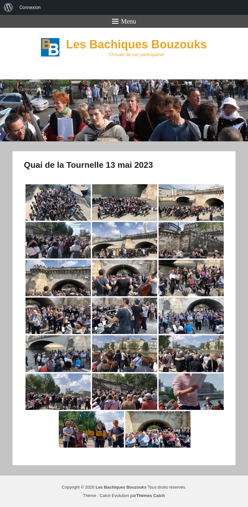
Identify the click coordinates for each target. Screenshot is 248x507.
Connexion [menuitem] (30, 7)
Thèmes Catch (150, 495)
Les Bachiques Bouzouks (136, 44)
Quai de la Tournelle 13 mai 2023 (88, 165)
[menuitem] (8, 7)
